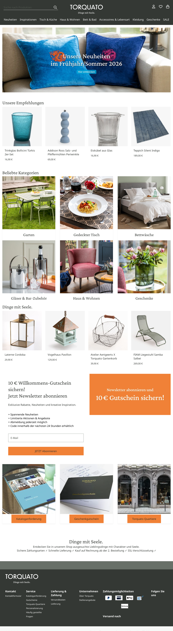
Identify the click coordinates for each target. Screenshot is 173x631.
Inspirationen (28, 19)
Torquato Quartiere (144, 519)
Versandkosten (58, 599)
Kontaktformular (13, 595)
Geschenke (153, 19)
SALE (166, 19)
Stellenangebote (87, 600)
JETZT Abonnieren (46, 451)
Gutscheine (31, 600)
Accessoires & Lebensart (114, 19)
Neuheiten (10, 19)
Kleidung (138, 19)
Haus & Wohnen (70, 19)
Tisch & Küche (48, 19)
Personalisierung (34, 608)
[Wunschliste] (160, 6)
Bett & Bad (89, 19)
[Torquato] (86, 9)
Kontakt (10, 591)
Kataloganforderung (28, 519)
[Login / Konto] (153, 6)
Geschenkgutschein (86, 519)
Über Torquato (86, 595)
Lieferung (55, 603)
